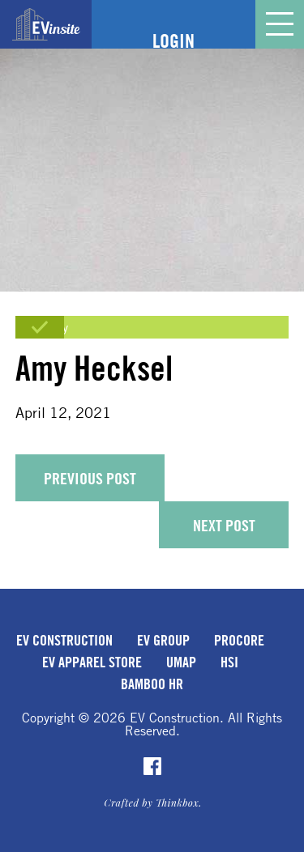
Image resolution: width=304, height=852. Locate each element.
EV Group (163, 640)
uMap (181, 662)
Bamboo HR (152, 683)
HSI (229, 662)
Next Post (224, 525)
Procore (239, 640)
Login (173, 40)
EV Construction (64, 640)
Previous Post (90, 478)
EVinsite (46, 24)
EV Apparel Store (92, 662)
